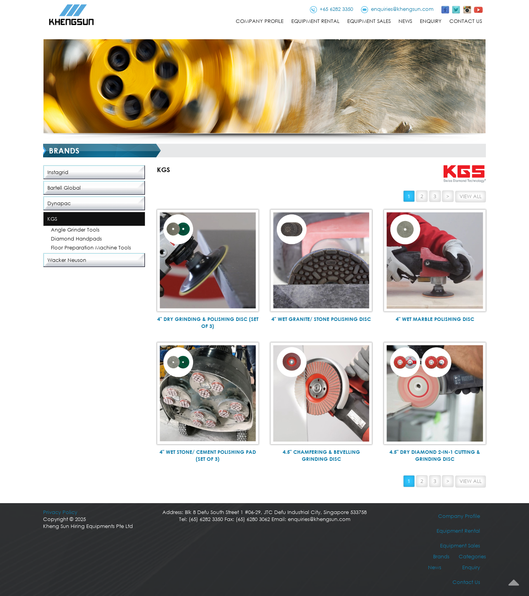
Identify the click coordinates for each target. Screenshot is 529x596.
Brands (441, 556)
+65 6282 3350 (336, 9)
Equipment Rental (315, 21)
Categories (472, 556)
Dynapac (59, 203)
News (405, 21)
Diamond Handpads (76, 238)
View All (470, 196)
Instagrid (57, 172)
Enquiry (431, 21)
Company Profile (260, 21)
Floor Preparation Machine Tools (91, 247)
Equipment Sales (369, 21)
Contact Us (465, 21)
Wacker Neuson (66, 260)
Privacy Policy (60, 512)
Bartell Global (64, 188)
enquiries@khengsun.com (402, 9)
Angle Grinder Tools (75, 230)
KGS (52, 219)
